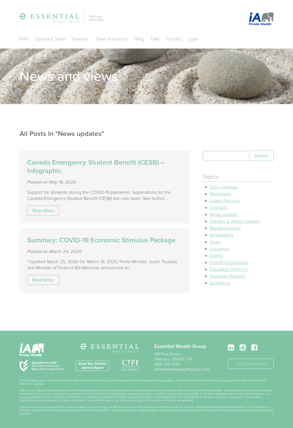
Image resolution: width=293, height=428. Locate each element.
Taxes (215, 242)
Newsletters (221, 235)
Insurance (219, 248)
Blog (139, 39)
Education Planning (229, 269)
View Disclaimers (250, 364)
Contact (173, 39)
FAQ (155, 39)
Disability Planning (227, 276)
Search (261, 155)
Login (193, 39)
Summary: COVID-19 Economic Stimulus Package (101, 240)
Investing (218, 207)
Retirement (220, 194)
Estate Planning (225, 200)
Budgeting (220, 283)
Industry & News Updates (235, 221)
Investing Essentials (229, 262)
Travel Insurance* (111, 39)
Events (216, 255)
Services (80, 39)
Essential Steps (50, 39)
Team (24, 39)
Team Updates (224, 187)
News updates (224, 214)
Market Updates (225, 228)
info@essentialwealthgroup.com (181, 369)
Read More (43, 210)
